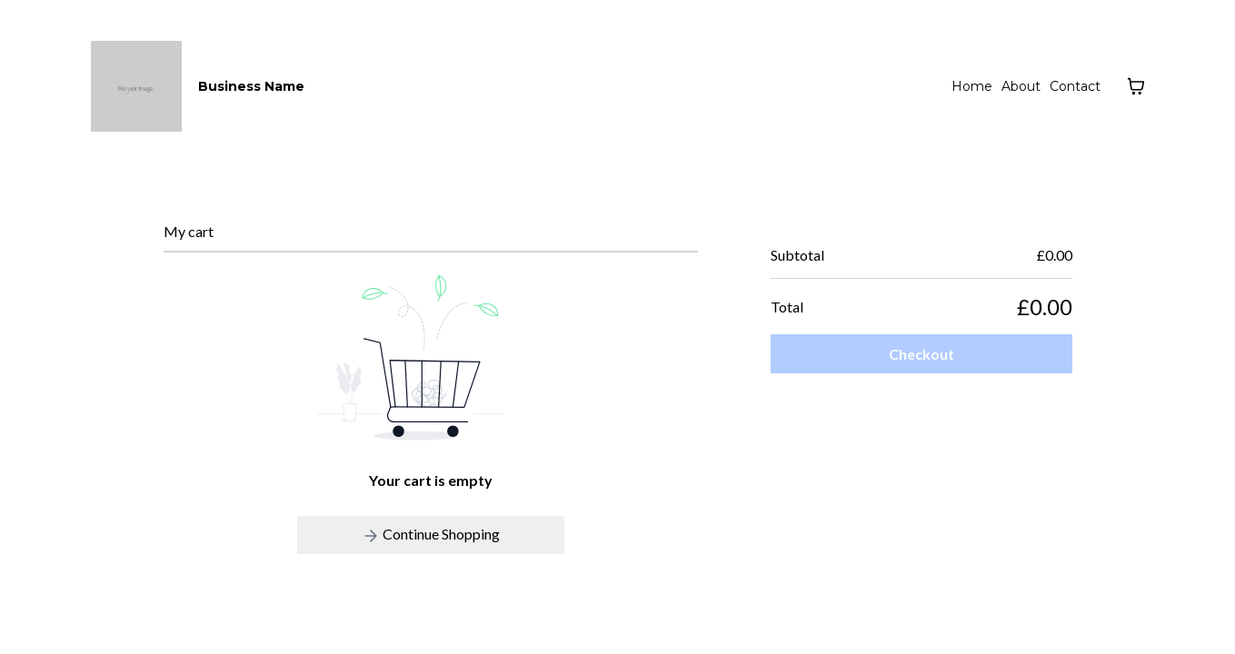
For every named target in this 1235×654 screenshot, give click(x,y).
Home (971, 86)
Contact (1075, 86)
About (1021, 86)
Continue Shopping (431, 535)
